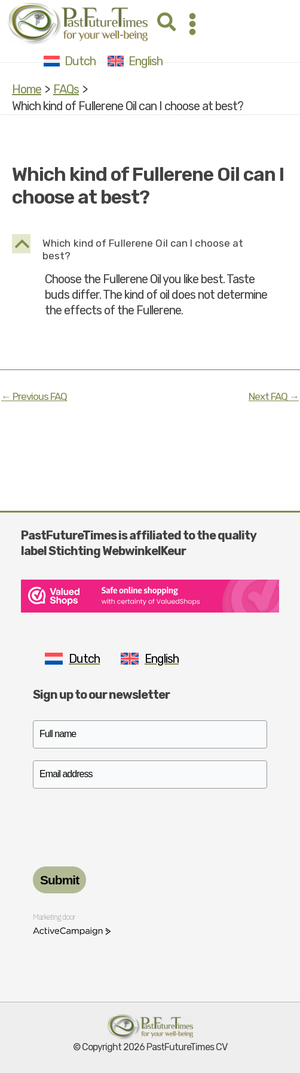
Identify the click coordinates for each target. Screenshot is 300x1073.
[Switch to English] (135, 61)
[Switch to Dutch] (70, 61)
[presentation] (124, 824)
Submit (59, 880)
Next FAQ (274, 397)
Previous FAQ (34, 397)
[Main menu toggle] (192, 24)
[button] (167, 24)
